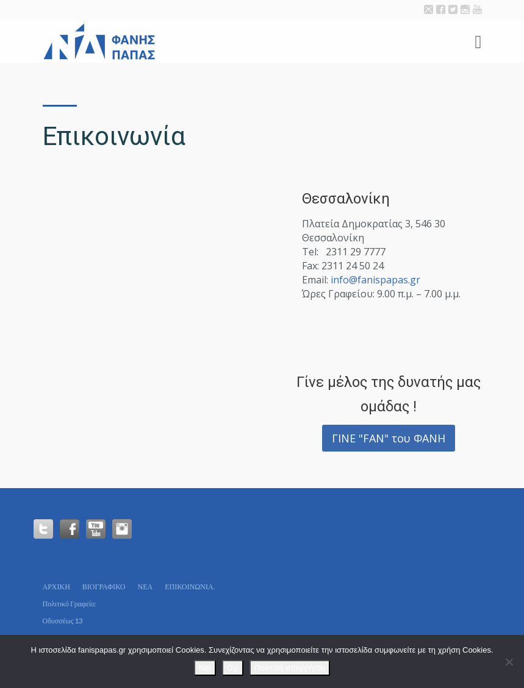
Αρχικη (56, 586)
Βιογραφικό (104, 586)
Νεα (145, 586)
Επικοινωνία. (190, 586)
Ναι (205, 667)
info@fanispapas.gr (375, 279)
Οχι (233, 667)
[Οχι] (509, 662)
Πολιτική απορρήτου (289, 667)
